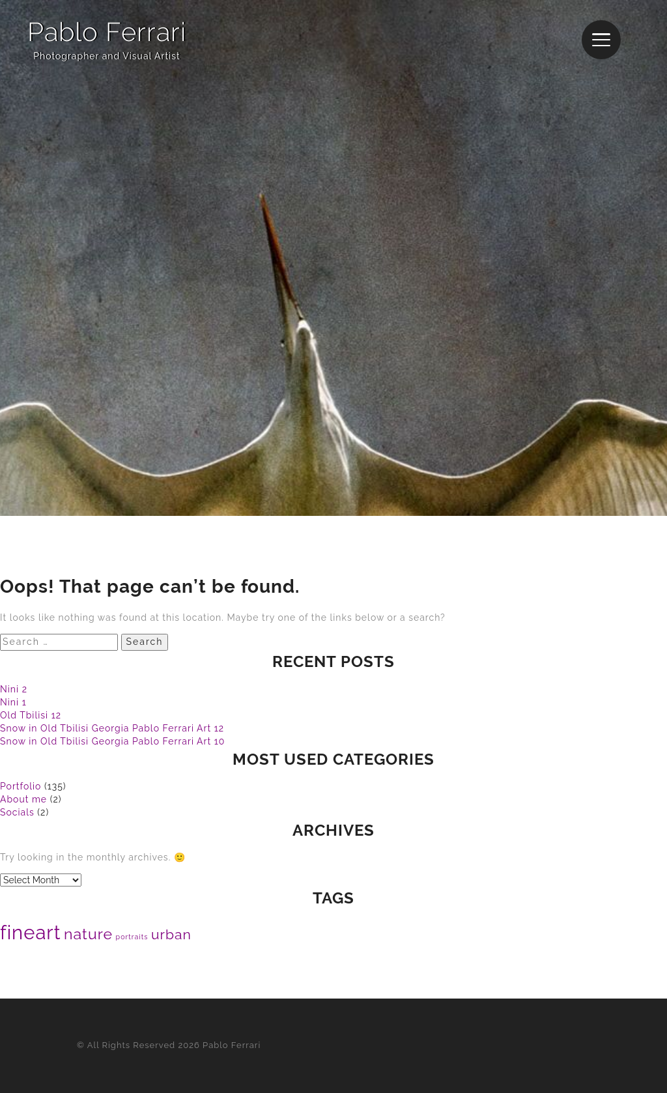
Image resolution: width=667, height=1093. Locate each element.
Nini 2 (13, 689)
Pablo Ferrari (106, 31)
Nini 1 (13, 702)
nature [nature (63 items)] (88, 934)
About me (23, 799)
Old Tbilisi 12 (30, 715)
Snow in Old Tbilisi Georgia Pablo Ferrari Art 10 (112, 741)
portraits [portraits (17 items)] (132, 937)
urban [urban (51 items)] (171, 934)
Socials (17, 812)
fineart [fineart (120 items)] (30, 932)
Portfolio (20, 786)
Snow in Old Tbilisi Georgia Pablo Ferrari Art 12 (112, 728)
